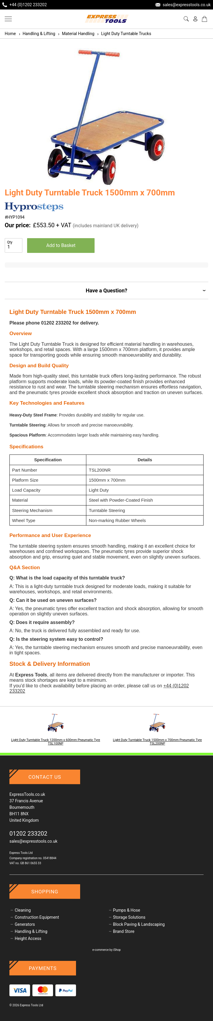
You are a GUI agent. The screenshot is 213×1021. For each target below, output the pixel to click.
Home (10, 33)
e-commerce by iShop (106, 949)
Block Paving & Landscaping (139, 924)
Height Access (28, 938)
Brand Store (124, 931)
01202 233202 (28, 833)
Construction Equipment (37, 917)
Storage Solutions (129, 917)
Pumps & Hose (126, 910)
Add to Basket (60, 245)
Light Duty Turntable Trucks (124, 33)
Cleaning (23, 910)
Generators (25, 924)
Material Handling (75, 33)
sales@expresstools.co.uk (33, 841)
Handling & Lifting (36, 33)
